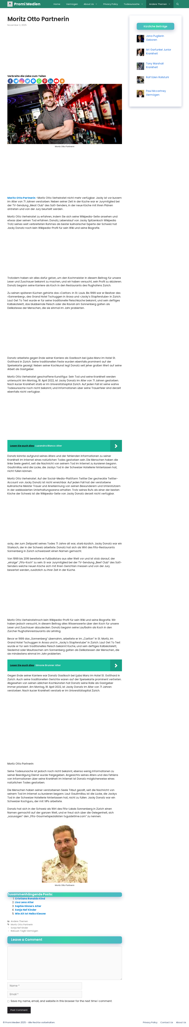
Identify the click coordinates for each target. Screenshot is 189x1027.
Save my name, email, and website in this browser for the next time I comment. (61, 1001)
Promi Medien (27, 4)
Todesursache (135, 4)
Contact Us (166, 1022)
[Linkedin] (50, 81)
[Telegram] (16, 81)
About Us (92, 4)
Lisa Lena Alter (24, 902)
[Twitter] (27, 81)
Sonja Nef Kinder (25, 910)
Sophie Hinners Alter (28, 906)
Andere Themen (161, 4)
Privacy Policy (110, 4)
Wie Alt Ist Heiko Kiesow (30, 913)
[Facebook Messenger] (33, 81)
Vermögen (72, 4)
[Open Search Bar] (177, 4)
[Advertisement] (64, 52)
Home (57, 4)
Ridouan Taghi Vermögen (24, 930)
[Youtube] (56, 81)
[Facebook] (10, 81)
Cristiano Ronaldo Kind (30, 898)
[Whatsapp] (39, 81)
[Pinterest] (44, 81)
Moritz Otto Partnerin (21, 198)
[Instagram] (21, 81)
